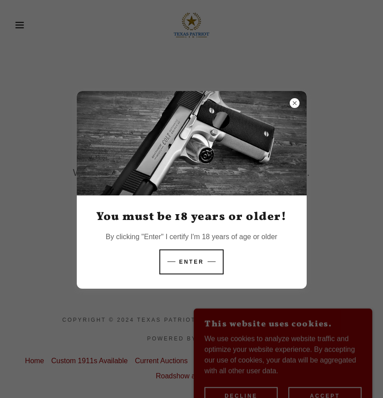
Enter (191, 262)
